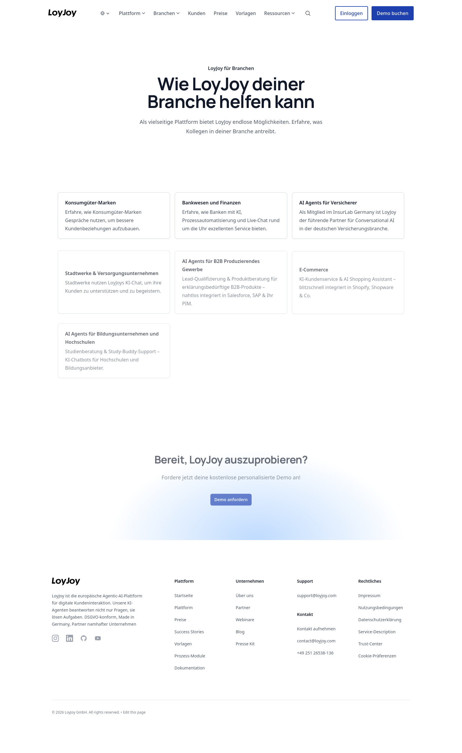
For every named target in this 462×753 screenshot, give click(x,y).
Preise (180, 619)
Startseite (183, 595)
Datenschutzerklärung (379, 619)
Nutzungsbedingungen (380, 607)
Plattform (183, 607)
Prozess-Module (189, 656)
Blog (240, 631)
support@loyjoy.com (316, 595)
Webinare (245, 619)
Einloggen (351, 13)
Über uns (244, 595)
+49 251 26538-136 (315, 653)
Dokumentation (189, 668)
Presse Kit (245, 644)
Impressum (369, 595)
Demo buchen (392, 13)
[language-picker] (105, 13)
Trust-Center (370, 644)
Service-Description (377, 631)
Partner (243, 607)
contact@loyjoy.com (316, 641)
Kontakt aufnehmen (316, 629)
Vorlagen (183, 644)
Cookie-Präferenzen (377, 656)
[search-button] (308, 13)
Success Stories (189, 631)
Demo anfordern (231, 503)
